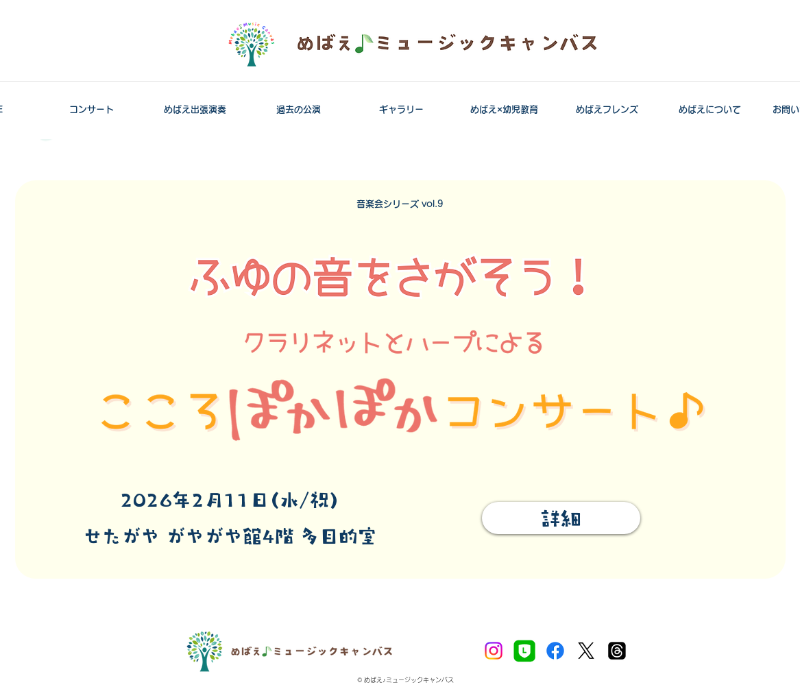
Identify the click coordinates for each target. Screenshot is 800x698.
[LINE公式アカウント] (524, 650)
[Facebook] (555, 650)
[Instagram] (493, 650)
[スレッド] (617, 650)
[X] (586, 650)
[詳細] (561, 518)
